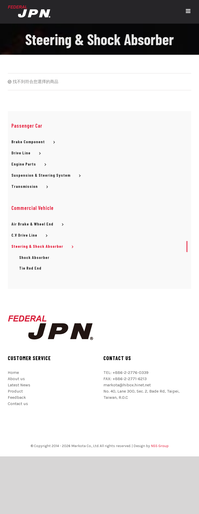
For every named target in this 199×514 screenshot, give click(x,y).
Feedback (17, 397)
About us (16, 378)
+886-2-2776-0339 (130, 372)
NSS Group (160, 446)
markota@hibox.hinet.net (127, 384)
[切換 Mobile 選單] (188, 11)
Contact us (18, 403)
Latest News (19, 384)
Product (15, 391)
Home (13, 372)
